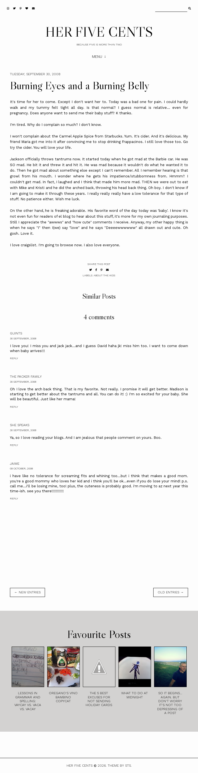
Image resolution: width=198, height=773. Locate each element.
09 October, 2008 (21, 468)
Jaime (14, 464)
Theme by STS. (120, 765)
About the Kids (104, 275)
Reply (14, 358)
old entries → (171, 592)
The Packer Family (26, 377)
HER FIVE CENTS (99, 31)
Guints (16, 333)
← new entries (27, 592)
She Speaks (19, 425)
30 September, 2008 (23, 338)
